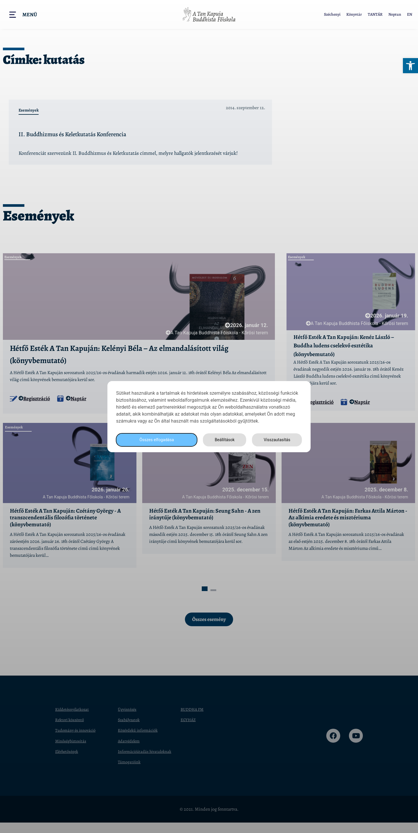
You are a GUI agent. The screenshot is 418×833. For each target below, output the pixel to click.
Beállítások (223, 439)
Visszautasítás (276, 439)
